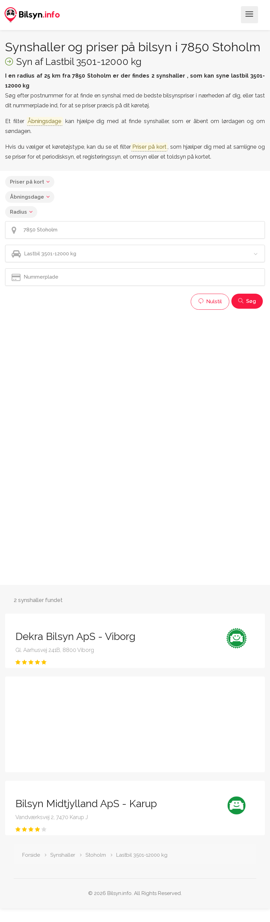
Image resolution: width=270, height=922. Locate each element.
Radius (18, 212)
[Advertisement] (131, 361)
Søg (247, 301)
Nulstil (210, 301)
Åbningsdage (27, 197)
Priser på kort (27, 182)
